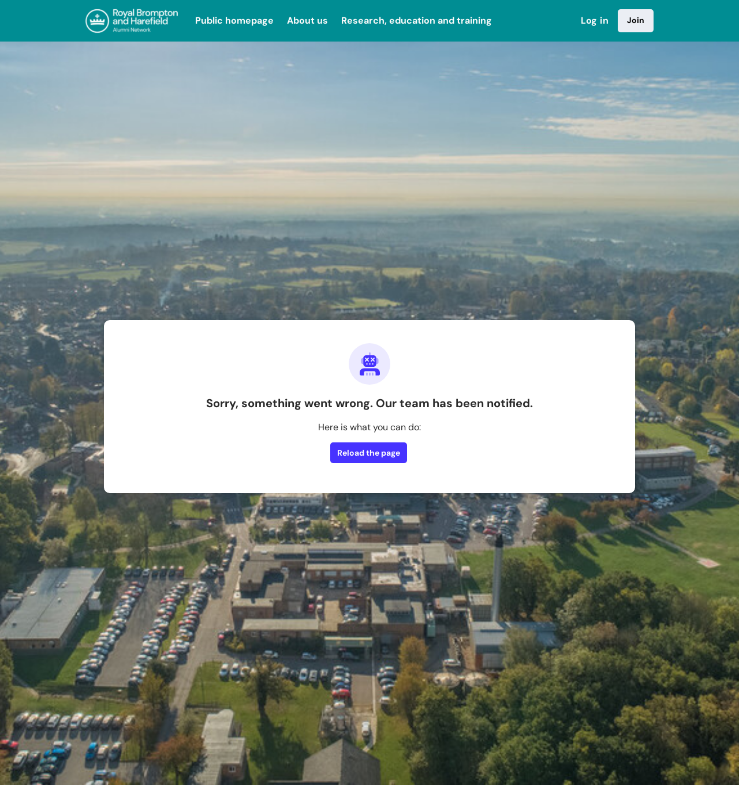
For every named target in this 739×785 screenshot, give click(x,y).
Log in (595, 20)
